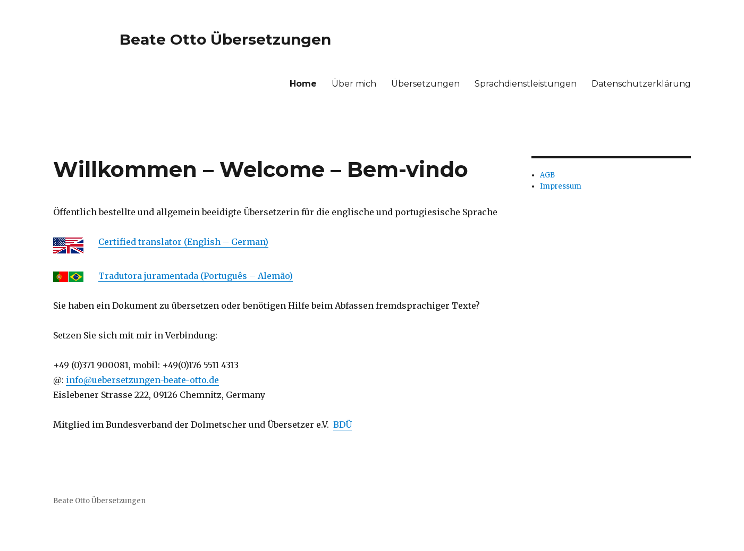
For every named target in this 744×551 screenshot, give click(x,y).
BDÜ (342, 424)
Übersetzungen (425, 84)
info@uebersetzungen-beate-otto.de (142, 380)
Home (303, 84)
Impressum (560, 186)
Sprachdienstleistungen (526, 84)
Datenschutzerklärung (641, 84)
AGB (547, 175)
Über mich (354, 84)
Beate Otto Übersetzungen (225, 39)
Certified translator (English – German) (183, 241)
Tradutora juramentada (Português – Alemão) (195, 275)
